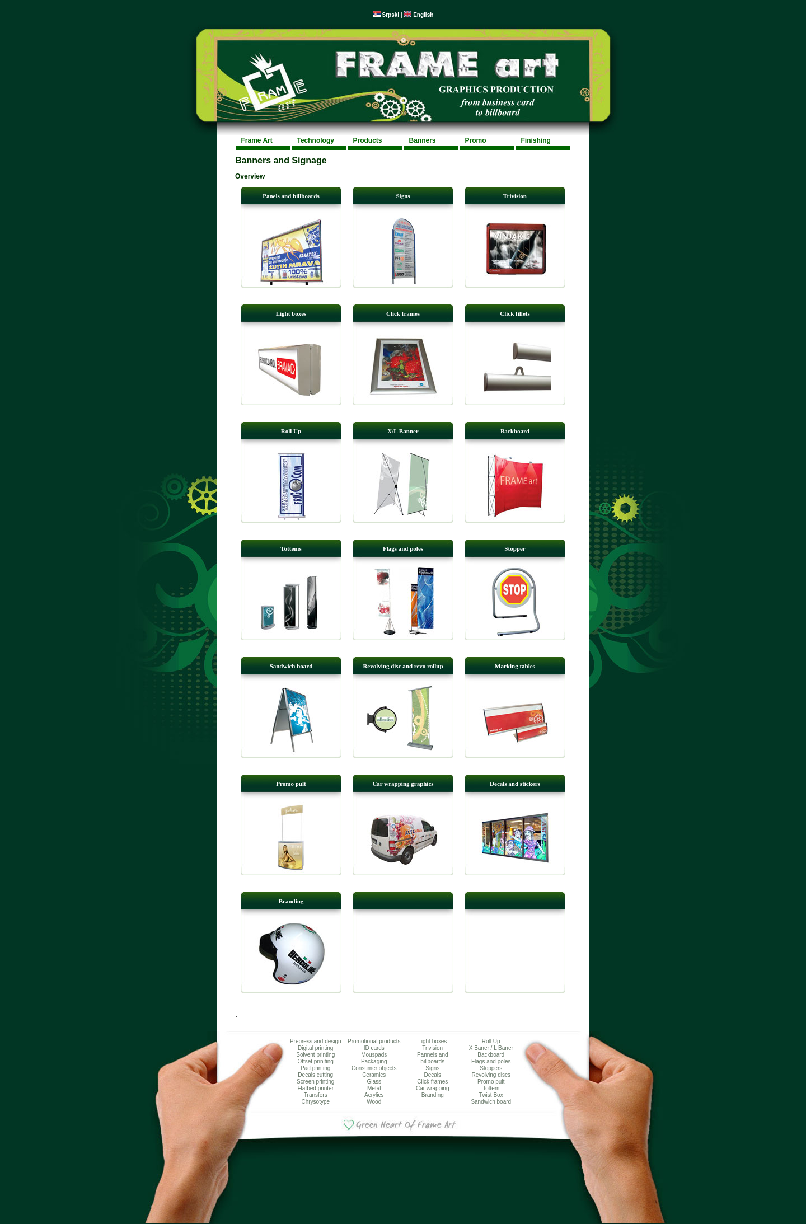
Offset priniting (316, 1061)
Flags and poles (403, 548)
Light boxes (291, 313)
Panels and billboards (291, 196)
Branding (291, 901)
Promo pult (291, 783)
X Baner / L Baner (491, 1048)
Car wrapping (432, 1088)
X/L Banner (402, 431)
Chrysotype (315, 1102)
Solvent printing (315, 1055)
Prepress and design (315, 1041)
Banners (422, 140)
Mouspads (374, 1055)
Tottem (490, 1088)
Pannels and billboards (432, 1058)
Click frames (403, 313)
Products (367, 140)
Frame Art (257, 140)
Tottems (290, 548)
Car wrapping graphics (402, 783)
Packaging (374, 1061)
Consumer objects (374, 1068)
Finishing (536, 140)
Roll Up (291, 431)
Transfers (315, 1095)
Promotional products (374, 1041)
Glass (374, 1081)
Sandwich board (291, 666)
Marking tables (515, 666)
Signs (403, 196)
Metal (374, 1088)
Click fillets (514, 313)
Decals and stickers (515, 783)
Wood (374, 1102)
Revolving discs (491, 1075)
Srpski (386, 15)
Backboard (514, 431)
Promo (475, 140)
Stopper (514, 548)
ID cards (374, 1048)
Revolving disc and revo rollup (403, 666)
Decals (432, 1075)
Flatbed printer (316, 1088)
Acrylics (373, 1095)
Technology (315, 140)
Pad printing (315, 1068)
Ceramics (374, 1075)
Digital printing (315, 1048)
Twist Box (491, 1095)
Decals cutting (315, 1075)
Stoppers (491, 1068)
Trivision (515, 196)
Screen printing (315, 1081)
